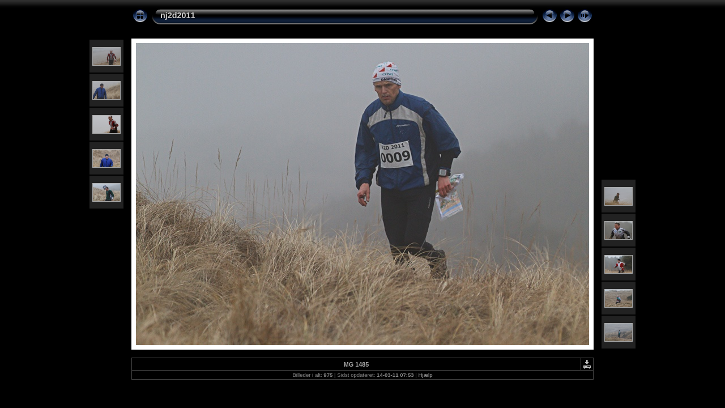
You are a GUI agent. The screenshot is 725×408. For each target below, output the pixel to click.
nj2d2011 (177, 15)
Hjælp (426, 375)
